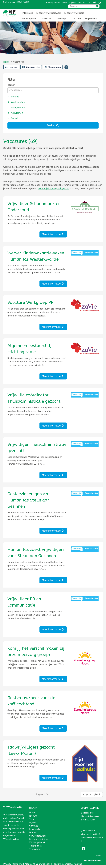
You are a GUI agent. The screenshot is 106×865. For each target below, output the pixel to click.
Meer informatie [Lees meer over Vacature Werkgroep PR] (53, 326)
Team (64, 3)
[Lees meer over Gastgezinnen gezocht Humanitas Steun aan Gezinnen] (37, 500)
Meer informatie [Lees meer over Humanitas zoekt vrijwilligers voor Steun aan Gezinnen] (53, 580)
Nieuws (57, 3)
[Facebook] (83, 846)
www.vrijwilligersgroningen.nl (53, 188)
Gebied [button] (13, 118)
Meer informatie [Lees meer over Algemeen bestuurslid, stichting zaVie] (53, 376)
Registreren (91, 18)
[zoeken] (97, 6)
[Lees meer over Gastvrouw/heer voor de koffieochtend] (37, 701)
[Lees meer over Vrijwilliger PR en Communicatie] (37, 602)
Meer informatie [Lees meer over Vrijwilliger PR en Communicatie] (53, 629)
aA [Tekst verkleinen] (90, 3)
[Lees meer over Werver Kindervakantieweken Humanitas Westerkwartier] (37, 256)
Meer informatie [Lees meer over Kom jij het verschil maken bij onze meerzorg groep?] (53, 679)
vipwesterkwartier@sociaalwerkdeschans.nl (92, 834)
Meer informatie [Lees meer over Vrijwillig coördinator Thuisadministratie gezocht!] (53, 425)
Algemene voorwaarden (37, 861)
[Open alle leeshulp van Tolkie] (66, 67)
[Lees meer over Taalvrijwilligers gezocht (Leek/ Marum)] (37, 750)
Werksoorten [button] (16, 102)
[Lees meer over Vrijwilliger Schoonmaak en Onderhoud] (37, 207)
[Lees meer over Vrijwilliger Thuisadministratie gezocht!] (37, 447)
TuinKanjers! (46, 18)
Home (49, 3)
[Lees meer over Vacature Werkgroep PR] (37, 302)
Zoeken (11, 85)
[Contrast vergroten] (100, 2)
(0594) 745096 (22, 2)
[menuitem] (28, 13)
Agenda (72, 3)
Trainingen (61, 18)
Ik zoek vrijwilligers (74, 13)
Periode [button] (13, 96)
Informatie (27, 13)
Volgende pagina (92, 791)
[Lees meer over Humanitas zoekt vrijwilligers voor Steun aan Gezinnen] (37, 552)
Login (98, 852)
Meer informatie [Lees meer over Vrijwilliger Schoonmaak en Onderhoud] (53, 234)
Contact (82, 3)
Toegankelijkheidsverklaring (67, 861)
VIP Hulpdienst (30, 18)
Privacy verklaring (12, 861)
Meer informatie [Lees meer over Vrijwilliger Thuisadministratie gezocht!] (53, 475)
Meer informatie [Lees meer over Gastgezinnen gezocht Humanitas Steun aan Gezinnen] (53, 530)
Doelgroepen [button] (16, 107)
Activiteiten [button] (15, 112)
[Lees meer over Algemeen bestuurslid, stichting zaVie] (37, 349)
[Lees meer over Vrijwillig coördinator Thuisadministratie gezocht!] (37, 398)
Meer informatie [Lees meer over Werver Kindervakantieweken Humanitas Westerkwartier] (53, 283)
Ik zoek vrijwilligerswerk (48, 13)
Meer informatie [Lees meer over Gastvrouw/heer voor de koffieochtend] (53, 728)
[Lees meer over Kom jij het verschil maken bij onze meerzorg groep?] (37, 651)
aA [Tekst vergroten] (94, 2)
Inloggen (77, 18)
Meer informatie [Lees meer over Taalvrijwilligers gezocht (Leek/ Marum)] (53, 777)
